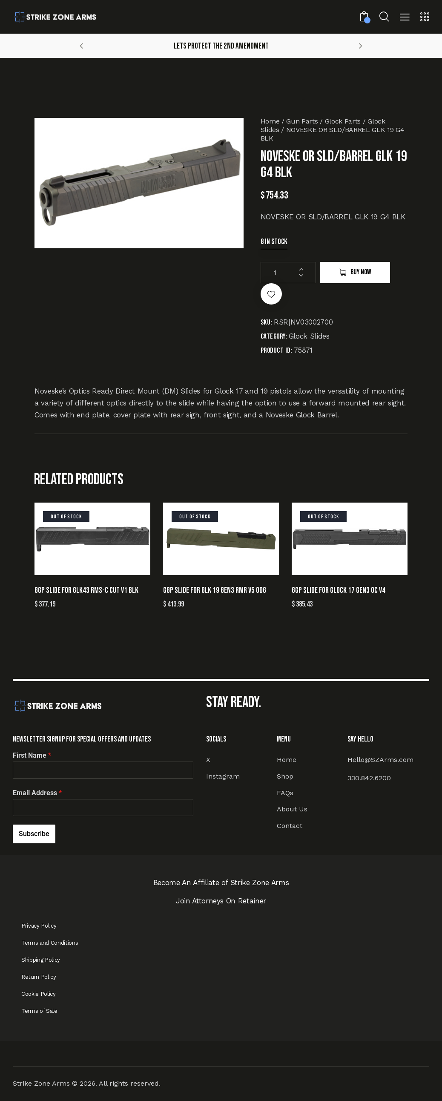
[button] (405, 18)
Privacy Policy (38, 926)
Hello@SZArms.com (380, 760)
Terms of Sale (39, 1011)
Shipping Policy (40, 960)
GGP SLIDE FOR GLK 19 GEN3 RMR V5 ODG (214, 590)
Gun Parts (302, 121)
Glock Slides (309, 336)
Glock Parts (343, 121)
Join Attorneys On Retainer (221, 901)
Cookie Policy (38, 994)
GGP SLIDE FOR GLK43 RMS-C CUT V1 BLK (86, 590)
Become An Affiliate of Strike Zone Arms (221, 882)
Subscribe (34, 834)
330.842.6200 (369, 778)
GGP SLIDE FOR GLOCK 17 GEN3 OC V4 (338, 590)
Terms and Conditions (49, 943)
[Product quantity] (288, 272)
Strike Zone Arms (41, 1083)
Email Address (37, 793)
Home (270, 121)
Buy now (360, 272)
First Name (32, 755)
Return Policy (38, 977)
